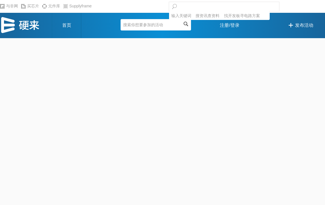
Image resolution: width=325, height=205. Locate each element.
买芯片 (30, 6)
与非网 (9, 6)
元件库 (51, 6)
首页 (66, 25)
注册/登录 (229, 25)
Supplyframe (77, 6)
